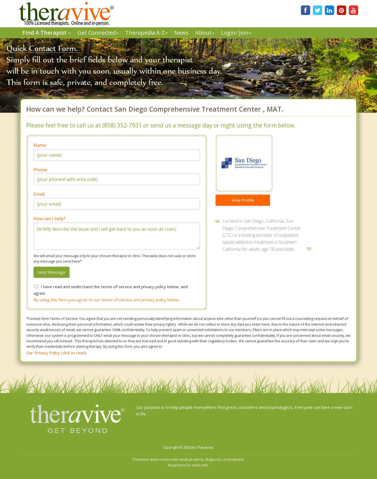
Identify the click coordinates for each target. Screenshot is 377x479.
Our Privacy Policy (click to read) (56, 352)
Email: (39, 194)
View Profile (243, 200)
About (204, 32)
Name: (40, 145)
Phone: (41, 170)
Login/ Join (236, 32)
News (181, 32)
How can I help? (49, 219)
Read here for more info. (188, 465)
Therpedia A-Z (146, 32)
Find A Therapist (46, 32)
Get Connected (97, 32)
